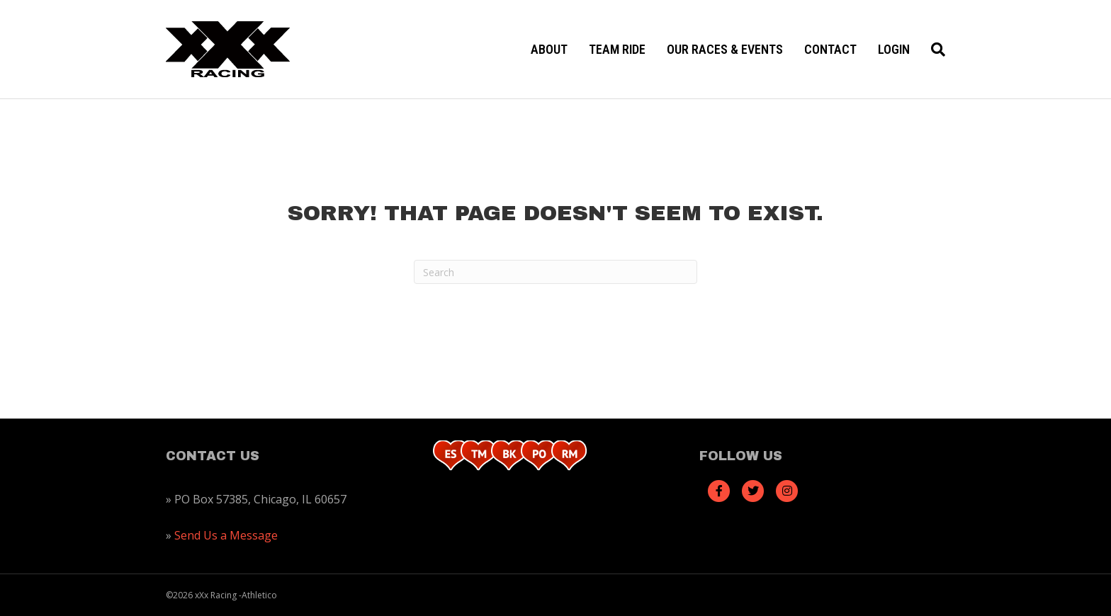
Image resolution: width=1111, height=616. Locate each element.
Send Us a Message (226, 535)
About (549, 49)
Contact (830, 49)
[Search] (932, 49)
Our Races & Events (725, 49)
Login (894, 49)
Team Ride (617, 49)
